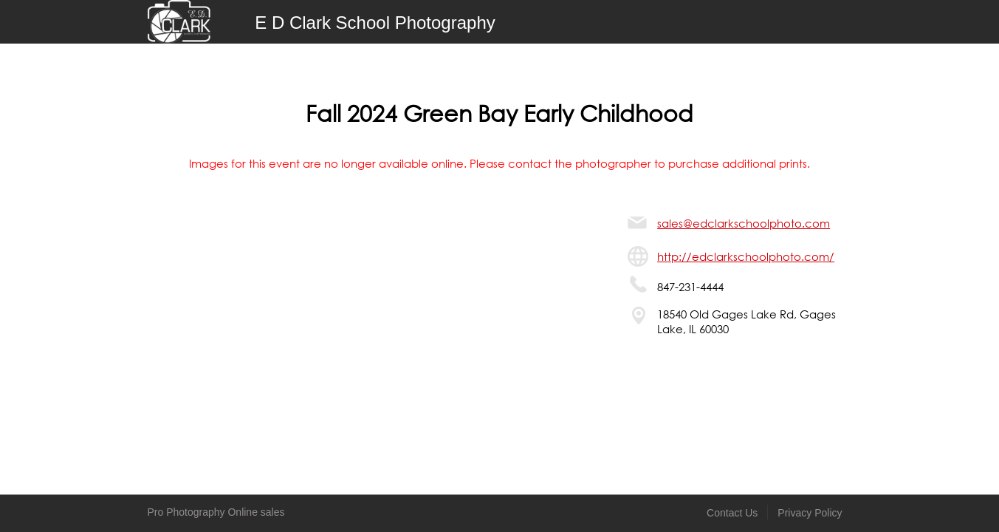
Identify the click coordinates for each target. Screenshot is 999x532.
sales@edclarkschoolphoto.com (743, 223)
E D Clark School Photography (375, 23)
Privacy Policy (809, 513)
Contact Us (732, 513)
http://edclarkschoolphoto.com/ (745, 256)
